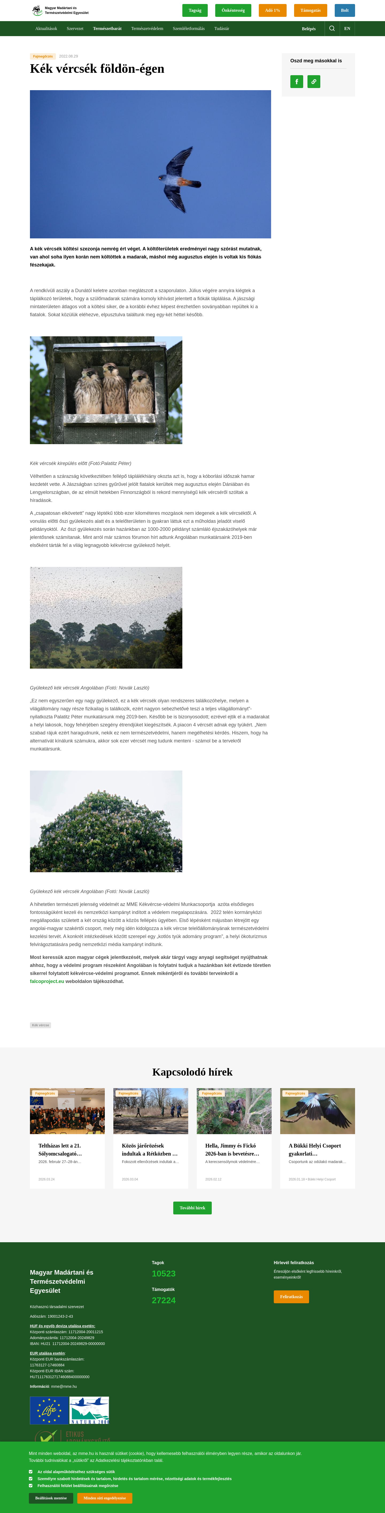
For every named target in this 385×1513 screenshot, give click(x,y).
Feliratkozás (291, 1305)
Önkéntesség (233, 15)
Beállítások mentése (51, 1498)
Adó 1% (272, 15)
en (347, 37)
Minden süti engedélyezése (105, 1498)
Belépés (309, 37)
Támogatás (311, 15)
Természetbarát (107, 37)
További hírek (192, 1216)
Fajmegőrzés (43, 65)
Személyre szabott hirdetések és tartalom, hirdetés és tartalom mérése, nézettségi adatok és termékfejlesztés (134, 1479)
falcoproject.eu (48, 990)
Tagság (195, 15)
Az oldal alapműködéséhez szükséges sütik (76, 1472)
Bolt (345, 15)
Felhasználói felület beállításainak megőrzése (77, 1486)
